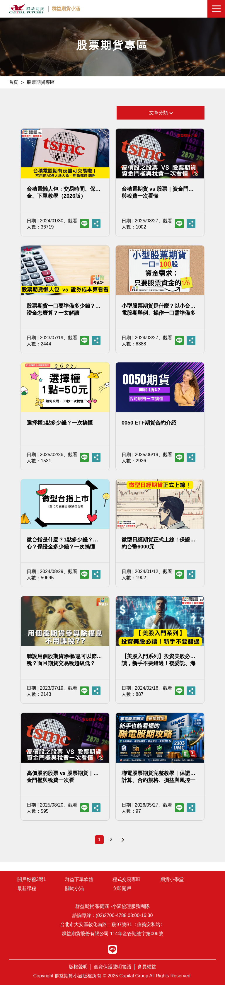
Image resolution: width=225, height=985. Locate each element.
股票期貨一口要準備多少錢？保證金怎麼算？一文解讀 (63, 309)
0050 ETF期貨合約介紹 (149, 423)
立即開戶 (121, 888)
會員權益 (146, 966)
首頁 (13, 82)
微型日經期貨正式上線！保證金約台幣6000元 (158, 543)
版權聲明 (78, 966)
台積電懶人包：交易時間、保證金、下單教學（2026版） (63, 192)
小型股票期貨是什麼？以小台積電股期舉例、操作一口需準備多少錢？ (158, 309)
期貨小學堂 (172, 879)
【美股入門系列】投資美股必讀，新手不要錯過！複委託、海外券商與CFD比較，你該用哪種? (158, 660)
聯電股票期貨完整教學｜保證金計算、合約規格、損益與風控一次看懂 (158, 777)
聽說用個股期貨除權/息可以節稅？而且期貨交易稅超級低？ (62, 659)
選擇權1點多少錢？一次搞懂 (60, 423)
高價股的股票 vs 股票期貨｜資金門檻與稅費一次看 (63, 776)
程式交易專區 (126, 879)
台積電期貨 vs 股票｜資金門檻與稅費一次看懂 (158, 192)
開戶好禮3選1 (31, 879)
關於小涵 (74, 888)
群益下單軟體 (79, 879)
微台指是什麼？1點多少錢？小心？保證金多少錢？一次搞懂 (62, 543)
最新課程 (26, 888)
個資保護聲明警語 (112, 966)
